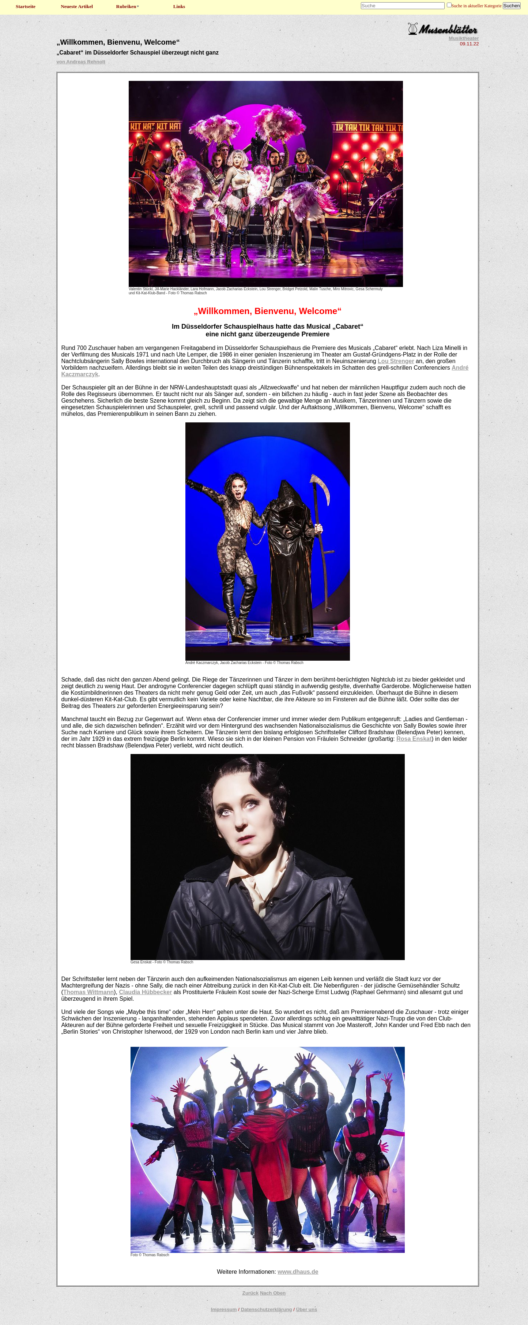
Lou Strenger (396, 361)
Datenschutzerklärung (266, 1309)
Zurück (250, 1293)
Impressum (224, 1309)
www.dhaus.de (298, 1272)
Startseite (25, 6)
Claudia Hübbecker (145, 992)
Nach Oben (273, 1293)
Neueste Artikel (77, 6)
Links (179, 6)
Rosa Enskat (413, 739)
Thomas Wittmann (88, 992)
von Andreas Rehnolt (80, 61)
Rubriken (128, 6)
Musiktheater (464, 38)
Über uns (306, 1309)
